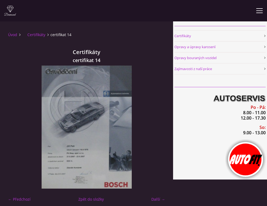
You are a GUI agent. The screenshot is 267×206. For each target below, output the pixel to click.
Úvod (12, 34)
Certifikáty (36, 34)
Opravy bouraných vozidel (195, 57)
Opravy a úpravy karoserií (194, 46)
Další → (158, 199)
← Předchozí (19, 199)
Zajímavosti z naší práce (193, 68)
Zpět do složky (91, 199)
